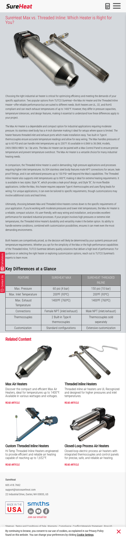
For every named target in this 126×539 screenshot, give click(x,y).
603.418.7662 (12, 485)
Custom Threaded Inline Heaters (27, 446)
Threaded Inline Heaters (81, 384)
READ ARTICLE (12, 402)
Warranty (52, 526)
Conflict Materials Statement (87, 526)
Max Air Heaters (16, 384)
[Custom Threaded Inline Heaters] (33, 424)
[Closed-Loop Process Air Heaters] (93, 424)
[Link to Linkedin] (31, 511)
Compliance (65, 526)
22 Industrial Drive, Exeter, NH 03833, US (26, 494)
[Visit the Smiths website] (38, 504)
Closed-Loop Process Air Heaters (87, 446)
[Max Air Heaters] (33, 362)
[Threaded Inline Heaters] (93, 362)
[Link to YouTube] (38, 511)
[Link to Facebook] (46, 511)
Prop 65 (108, 526)
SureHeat (10, 479)
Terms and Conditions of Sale (31, 526)
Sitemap (9, 526)
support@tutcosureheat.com (20, 489)
